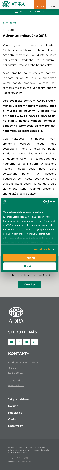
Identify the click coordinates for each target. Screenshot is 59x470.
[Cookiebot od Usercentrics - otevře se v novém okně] (43, 202)
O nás (12, 419)
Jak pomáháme (18, 399)
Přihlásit (29, 284)
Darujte (13, 406)
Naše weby (15, 425)
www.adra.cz (16, 385)
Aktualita (9, 23)
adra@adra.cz (17, 380)
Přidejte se (15, 412)
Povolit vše (29, 258)
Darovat (40, 6)
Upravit (29, 266)
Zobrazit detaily (42, 249)
